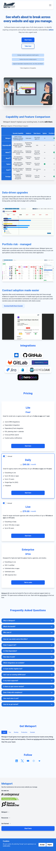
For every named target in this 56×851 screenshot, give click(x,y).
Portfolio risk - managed (16, 244)
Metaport (8, 138)
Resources (5, 818)
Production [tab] (24, 732)
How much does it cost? (28, 698)
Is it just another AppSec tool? (28, 669)
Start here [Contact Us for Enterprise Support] (28, 446)
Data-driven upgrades (15, 192)
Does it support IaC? (28, 645)
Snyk (7, 170)
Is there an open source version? (28, 686)
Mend (7, 158)
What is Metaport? (28, 621)
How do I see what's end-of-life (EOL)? (28, 639)
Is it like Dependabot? (28, 651)
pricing (36, 739)
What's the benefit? (28, 626)
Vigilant (8, 164)
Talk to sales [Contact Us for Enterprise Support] (28, 582)
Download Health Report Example (13, 306)
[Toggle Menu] (50, 5)
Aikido (7, 152)
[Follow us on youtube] (28, 760)
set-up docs (43, 595)
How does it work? (28, 657)
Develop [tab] (16, 732)
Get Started (6, 823)
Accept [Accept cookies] (42, 845)
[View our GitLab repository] (39, 760)
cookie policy (6, 846)
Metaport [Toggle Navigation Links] (5, 812)
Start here (28, 40)
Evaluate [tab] (32, 732)
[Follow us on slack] (33, 760)
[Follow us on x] (22, 760)
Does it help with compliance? (28, 692)
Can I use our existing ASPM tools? (28, 675)
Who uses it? (28, 632)
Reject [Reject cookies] (50, 845)
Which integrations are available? (28, 663)
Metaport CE (5, 593)
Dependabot (5, 145)
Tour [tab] (10, 732)
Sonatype (8, 176)
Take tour (28, 46)
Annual (10, 456)
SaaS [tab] (4, 732)
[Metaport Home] (10, 5)
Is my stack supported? (28, 681)
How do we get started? (28, 704)
